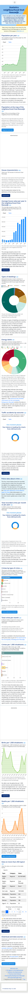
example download (7, 948)
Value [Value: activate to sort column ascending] (20, 873)
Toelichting (6, 270)
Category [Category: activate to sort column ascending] (12, 873)
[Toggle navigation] (15, 2)
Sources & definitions (8, 964)
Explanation (6, 195)
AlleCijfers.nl (20, 31)
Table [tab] (9, 42)
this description (14, 956)
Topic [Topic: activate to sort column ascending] (3, 873)
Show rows (14, 909)
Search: (14, 870)
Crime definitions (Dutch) (10, 612)
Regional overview (8, 130)
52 (23, 912)
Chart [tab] (4, 42)
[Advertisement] (14, 152)
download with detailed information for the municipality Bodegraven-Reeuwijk (13, 400)
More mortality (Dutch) (9, 856)
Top (24, 979)
